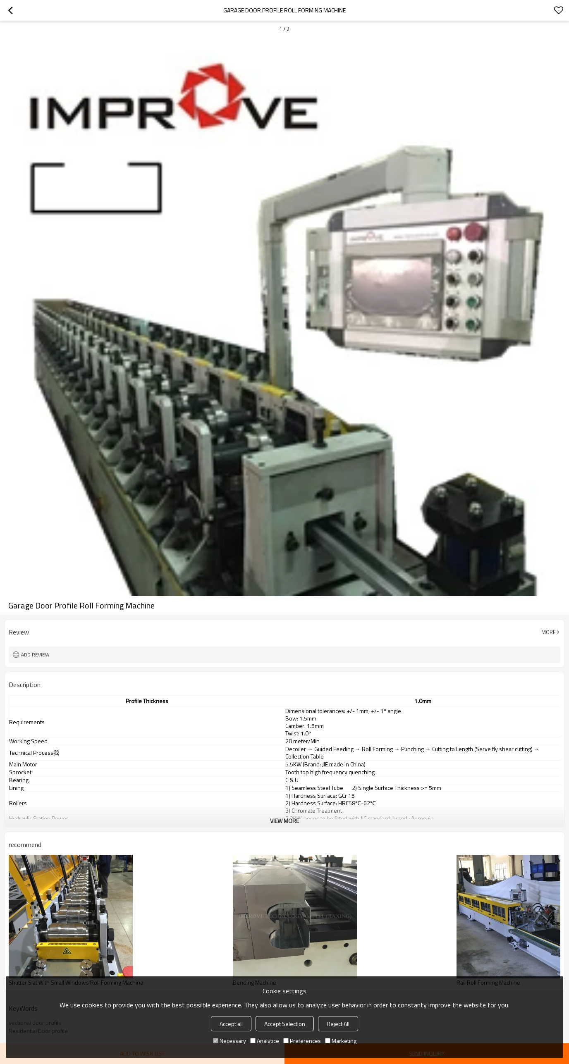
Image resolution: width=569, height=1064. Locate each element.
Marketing (340, 1040)
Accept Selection (284, 1023)
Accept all (231, 1023)
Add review (35, 654)
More (548, 632)
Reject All (338, 1023)
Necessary (229, 1040)
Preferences (302, 1040)
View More (284, 820)
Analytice (264, 1040)
